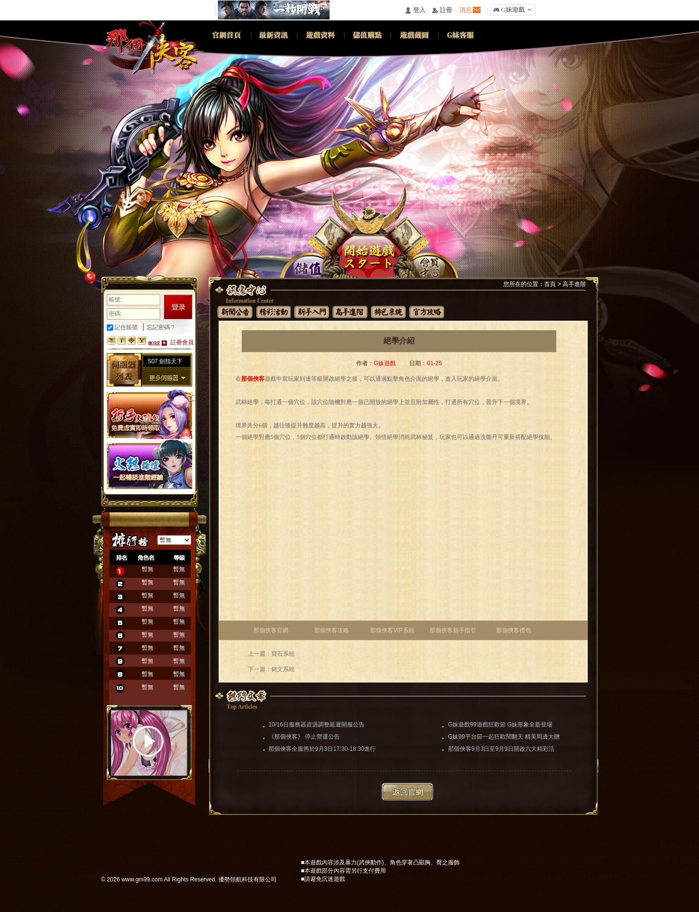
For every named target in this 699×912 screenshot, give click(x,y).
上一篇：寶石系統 (271, 653)
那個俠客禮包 (513, 630)
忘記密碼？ (161, 327)
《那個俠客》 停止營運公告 (304, 736)
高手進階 (574, 284)
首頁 (550, 284)
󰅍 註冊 (442, 10)
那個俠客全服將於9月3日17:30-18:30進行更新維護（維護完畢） (322, 749)
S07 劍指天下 (165, 361)
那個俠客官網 (270, 630)
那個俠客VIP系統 (392, 630)
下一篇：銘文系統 (271, 669)
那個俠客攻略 (331, 630)
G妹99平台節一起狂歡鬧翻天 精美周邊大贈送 (504, 737)
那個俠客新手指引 (453, 630)
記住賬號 (122, 327)
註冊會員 (182, 342)
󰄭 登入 (415, 10)
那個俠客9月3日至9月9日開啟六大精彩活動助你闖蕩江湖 (501, 749)
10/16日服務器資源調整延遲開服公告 (316, 724)
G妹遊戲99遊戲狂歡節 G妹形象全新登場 (500, 724)
